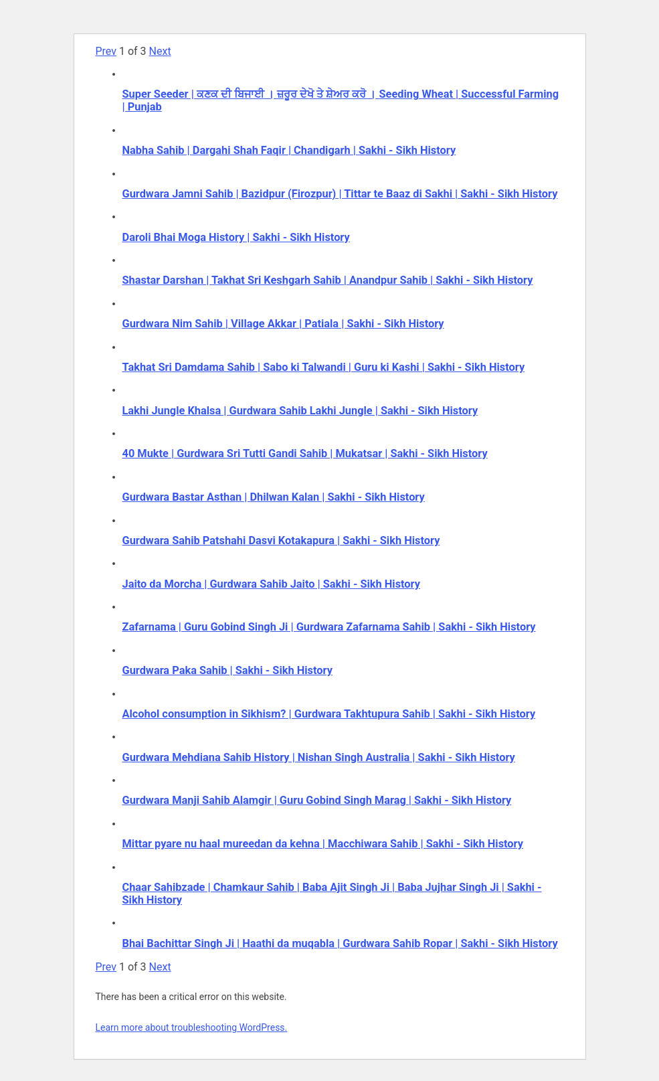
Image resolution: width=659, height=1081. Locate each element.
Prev (106, 51)
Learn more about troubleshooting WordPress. (192, 1027)
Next (160, 51)
